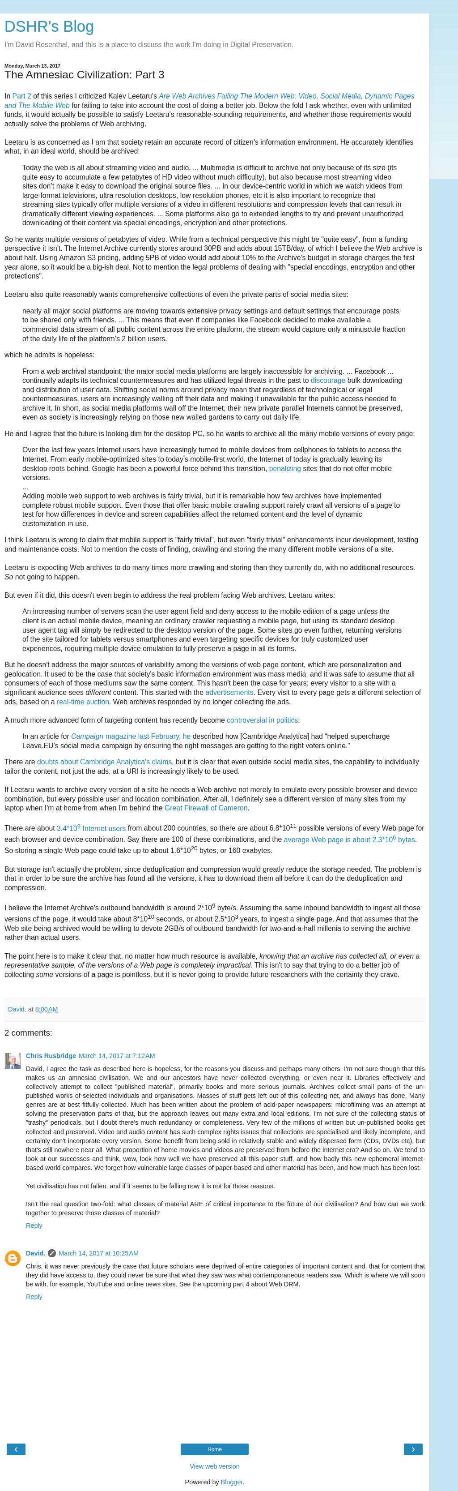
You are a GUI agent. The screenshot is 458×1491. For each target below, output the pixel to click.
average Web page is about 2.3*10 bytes (349, 840)
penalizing (285, 468)
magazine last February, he (132, 736)
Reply (34, 1225)
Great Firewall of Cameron (206, 808)
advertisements (229, 692)
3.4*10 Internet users (91, 828)
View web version (215, 1466)
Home (215, 1449)
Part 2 (22, 96)
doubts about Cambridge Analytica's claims (104, 762)
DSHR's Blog (49, 26)
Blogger (232, 1482)
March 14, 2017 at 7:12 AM (117, 1055)
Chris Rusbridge (51, 1055)
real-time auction (83, 702)
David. (35, 1253)
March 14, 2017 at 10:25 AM (99, 1253)
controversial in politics (262, 720)
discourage (328, 380)
